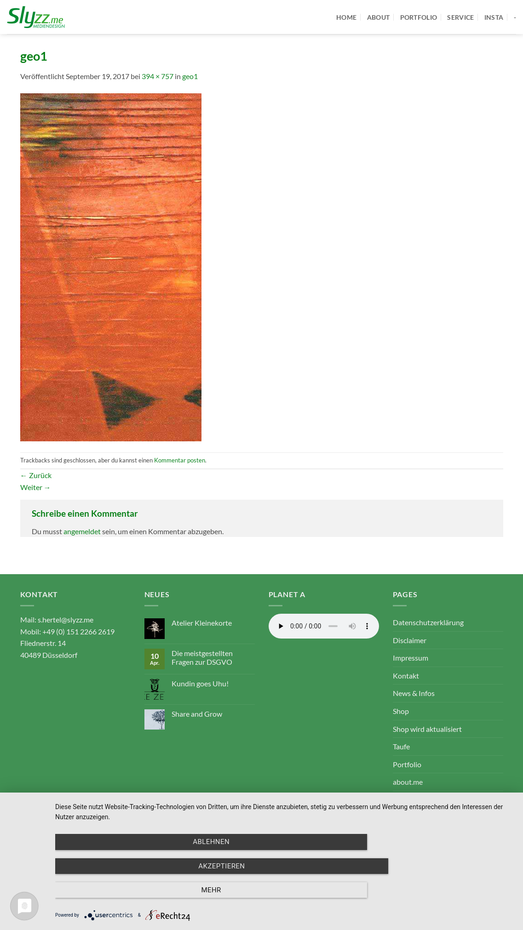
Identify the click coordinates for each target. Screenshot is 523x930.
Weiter (35, 487)
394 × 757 (157, 76)
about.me (408, 781)
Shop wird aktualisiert (427, 729)
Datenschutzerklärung (428, 622)
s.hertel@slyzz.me (65, 619)
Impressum (410, 657)
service (460, 17)
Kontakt (406, 675)
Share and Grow (197, 713)
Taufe (401, 746)
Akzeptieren (284, 891)
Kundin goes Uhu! (200, 683)
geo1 (190, 76)
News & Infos (414, 693)
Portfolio (407, 764)
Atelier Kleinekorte (202, 622)
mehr (445, 891)
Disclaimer (409, 640)
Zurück (36, 475)
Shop (401, 711)
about (378, 17)
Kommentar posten (179, 460)
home (346, 17)
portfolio (418, 17)
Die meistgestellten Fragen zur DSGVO (202, 657)
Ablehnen (124, 891)
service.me (409, 799)
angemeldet (82, 531)
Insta (493, 17)
